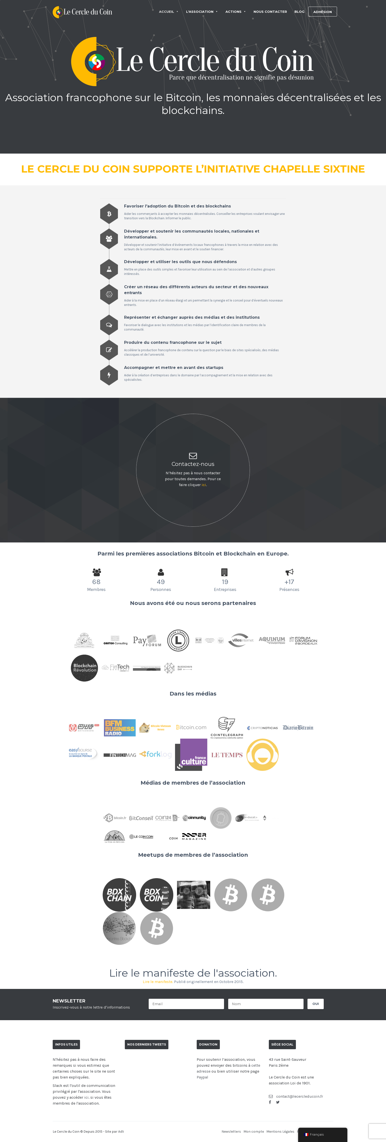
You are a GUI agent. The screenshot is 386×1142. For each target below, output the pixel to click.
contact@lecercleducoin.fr (296, 1096)
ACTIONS (235, 11)
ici (204, 484)
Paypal (202, 1077)
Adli (121, 1131)
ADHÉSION (322, 12)
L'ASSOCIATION (202, 11)
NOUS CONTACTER (270, 12)
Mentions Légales (280, 1131)
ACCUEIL (169, 11)
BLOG (299, 12)
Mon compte (253, 1131)
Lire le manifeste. (158, 981)
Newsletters (231, 1131)
